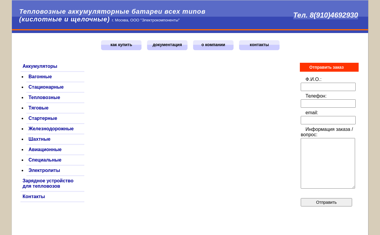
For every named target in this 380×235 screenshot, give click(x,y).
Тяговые (38, 107)
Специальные (44, 159)
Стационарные (46, 87)
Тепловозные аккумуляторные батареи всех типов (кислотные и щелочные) (112, 15)
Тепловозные (44, 97)
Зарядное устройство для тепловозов (48, 183)
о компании (213, 44)
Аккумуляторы (40, 66)
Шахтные (39, 139)
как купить (121, 44)
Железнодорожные (51, 128)
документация (167, 44)
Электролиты (44, 170)
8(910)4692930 (334, 15)
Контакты (34, 196)
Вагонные (40, 76)
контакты (259, 44)
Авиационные (44, 149)
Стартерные (42, 118)
